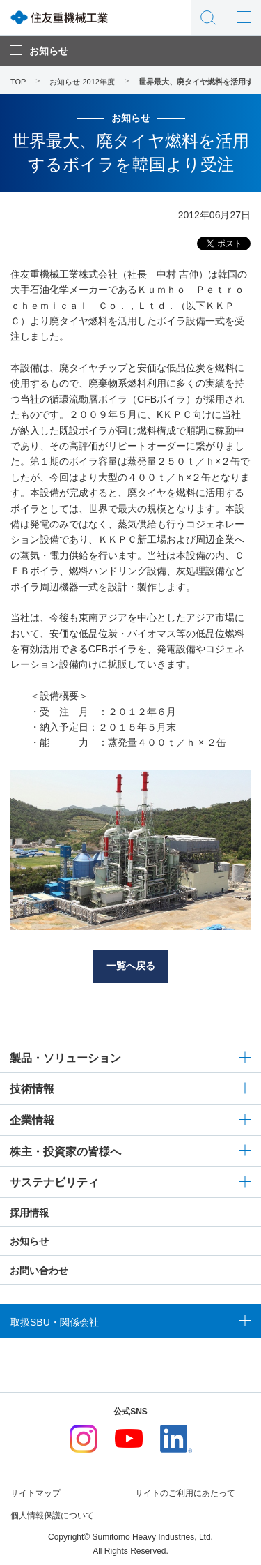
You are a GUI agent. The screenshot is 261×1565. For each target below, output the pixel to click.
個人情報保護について (52, 1515)
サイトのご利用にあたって (185, 1493)
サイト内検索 (208, 17)
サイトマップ (35, 1493)
